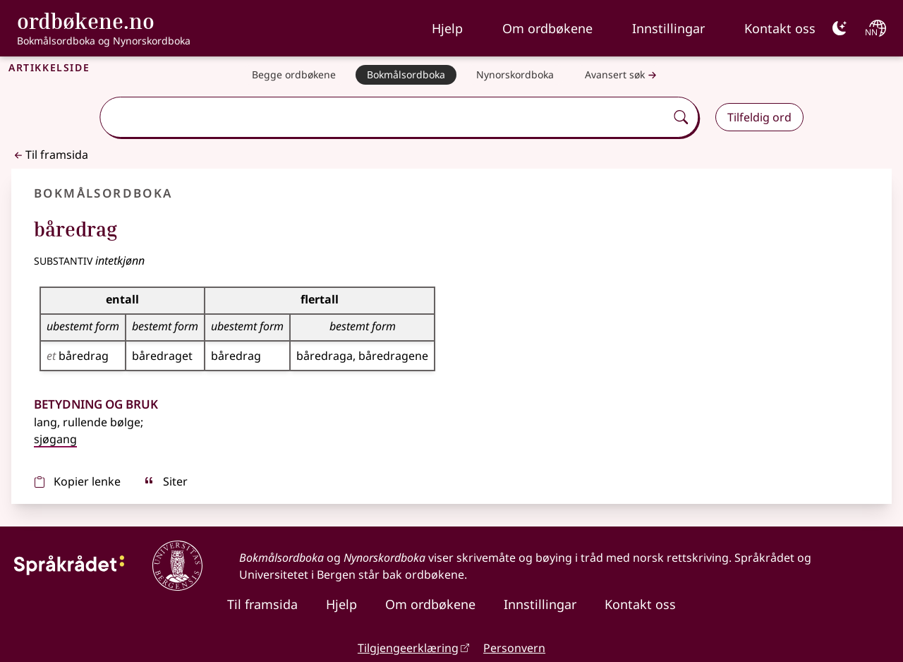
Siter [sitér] (165, 481)
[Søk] (680, 117)
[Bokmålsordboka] (406, 75)
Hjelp (447, 28)
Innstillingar (668, 28)
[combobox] (384, 117)
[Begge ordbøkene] (294, 75)
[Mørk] (839, 28)
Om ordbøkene (547, 28)
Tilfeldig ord (759, 117)
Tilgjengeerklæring (408, 648)
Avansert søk (622, 75)
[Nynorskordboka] (515, 75)
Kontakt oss (780, 28)
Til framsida (49, 154)
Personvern (514, 648)
